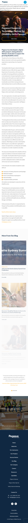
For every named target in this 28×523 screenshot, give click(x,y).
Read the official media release (8, 212)
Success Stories (14, 457)
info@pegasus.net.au (6, 222)
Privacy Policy (14, 510)
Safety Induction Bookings (14, 486)
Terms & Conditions (14, 513)
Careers (14, 468)
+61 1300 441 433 (15, 495)
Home (14, 442)
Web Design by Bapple (14, 516)
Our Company (14, 464)
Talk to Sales (14, 38)
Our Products (14, 453)
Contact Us (14, 492)
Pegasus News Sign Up (14, 482)
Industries (14, 446)
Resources (14, 472)
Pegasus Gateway (14, 479)
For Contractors (14, 450)
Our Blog (14, 461)
